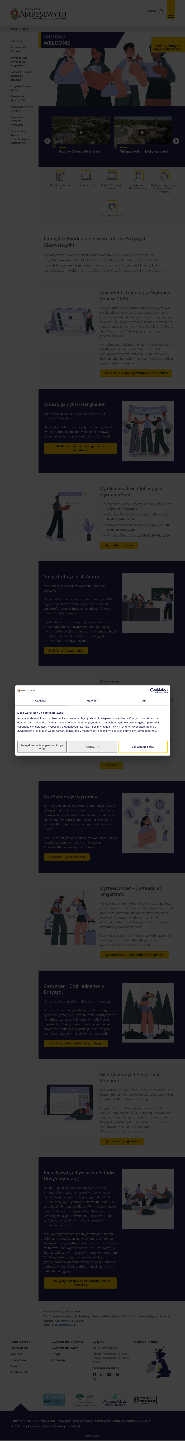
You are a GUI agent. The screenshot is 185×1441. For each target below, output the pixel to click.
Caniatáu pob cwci (143, 746)
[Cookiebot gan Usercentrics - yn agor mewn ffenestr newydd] (152, 690)
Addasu (92, 746)
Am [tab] (144, 700)
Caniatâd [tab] (40, 700)
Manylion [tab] (92, 700)
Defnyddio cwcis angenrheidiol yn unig (42, 747)
